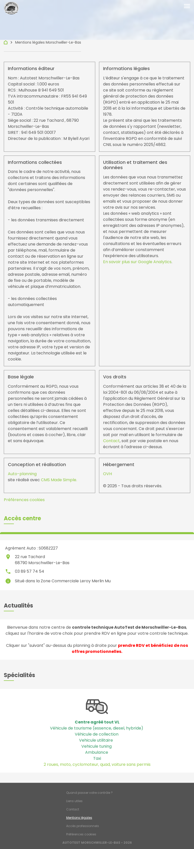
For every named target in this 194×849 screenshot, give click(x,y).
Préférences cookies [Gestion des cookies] (81, 834)
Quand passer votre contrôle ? (89, 793)
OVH (107, 474)
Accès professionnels (82, 826)
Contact (111, 441)
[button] (22, 518)
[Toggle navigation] (187, 6)
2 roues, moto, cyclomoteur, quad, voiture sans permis (97, 764)
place (8, 557)
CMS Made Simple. (59, 480)
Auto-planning (22, 474)
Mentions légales (79, 817)
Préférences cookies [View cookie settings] (24, 500)
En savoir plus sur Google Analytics (137, 262)
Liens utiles (74, 801)
